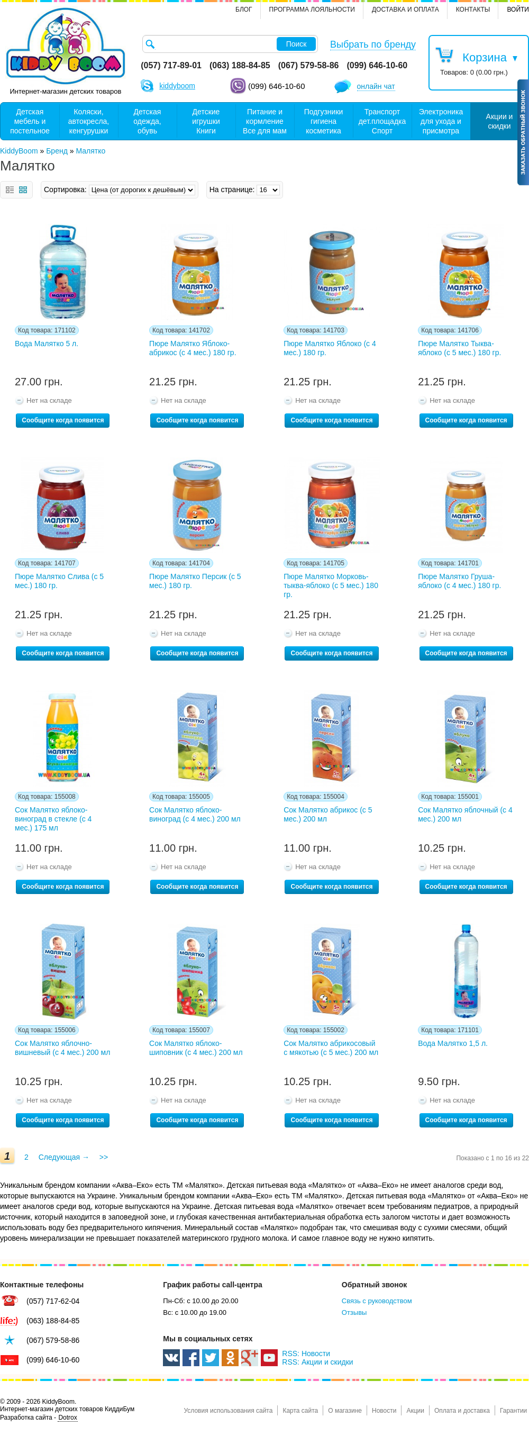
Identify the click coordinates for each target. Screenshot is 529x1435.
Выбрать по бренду (373, 44)
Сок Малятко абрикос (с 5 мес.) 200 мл (328, 814)
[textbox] (230, 44)
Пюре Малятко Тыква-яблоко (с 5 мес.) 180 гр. (459, 348)
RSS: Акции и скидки (317, 1362)
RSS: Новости (306, 1353)
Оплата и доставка (462, 1410)
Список (10, 189)
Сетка (23, 189)
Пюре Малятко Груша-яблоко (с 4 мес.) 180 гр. (459, 581)
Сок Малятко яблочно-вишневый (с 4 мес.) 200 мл (62, 1048)
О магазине (345, 1410)
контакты (473, 9)
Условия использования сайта (228, 1410)
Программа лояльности (312, 9)
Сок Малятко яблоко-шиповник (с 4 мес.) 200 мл (196, 1048)
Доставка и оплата (405, 9)
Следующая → (64, 1157)
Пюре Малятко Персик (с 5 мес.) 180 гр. (195, 581)
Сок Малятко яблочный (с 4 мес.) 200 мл (465, 814)
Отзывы (354, 1312)
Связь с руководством (377, 1301)
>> (103, 1157)
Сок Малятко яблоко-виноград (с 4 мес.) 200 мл (195, 814)
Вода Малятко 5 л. (46, 343)
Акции (415, 1410)
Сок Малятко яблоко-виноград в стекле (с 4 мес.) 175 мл (53, 819)
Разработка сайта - (39, 1418)
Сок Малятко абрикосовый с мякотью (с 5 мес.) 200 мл (331, 1048)
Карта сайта (300, 1410)
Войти (518, 9)
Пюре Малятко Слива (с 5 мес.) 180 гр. (59, 581)
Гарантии (513, 1410)
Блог (243, 9)
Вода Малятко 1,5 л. (453, 1043)
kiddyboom (177, 86)
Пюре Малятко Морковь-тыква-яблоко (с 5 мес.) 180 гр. (331, 585)
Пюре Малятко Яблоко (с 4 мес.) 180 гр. (330, 348)
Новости (384, 1410)
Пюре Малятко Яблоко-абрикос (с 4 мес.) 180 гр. (192, 348)
